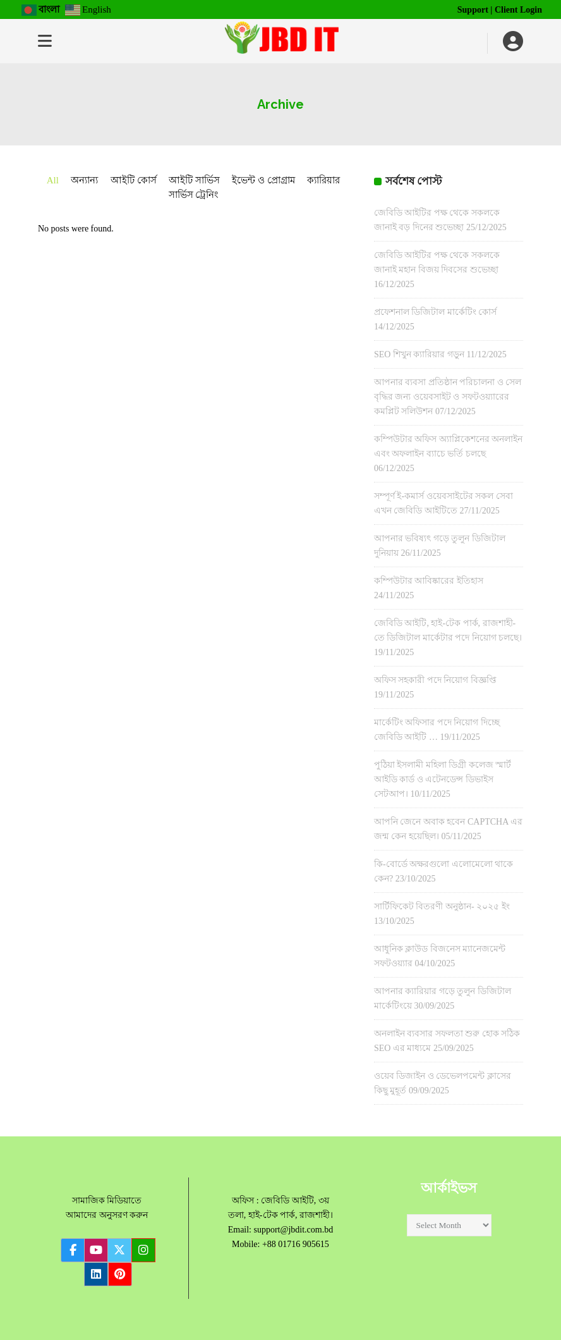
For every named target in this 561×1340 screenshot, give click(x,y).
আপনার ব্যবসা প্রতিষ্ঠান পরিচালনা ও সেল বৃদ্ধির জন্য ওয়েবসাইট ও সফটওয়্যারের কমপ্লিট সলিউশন (448, 397)
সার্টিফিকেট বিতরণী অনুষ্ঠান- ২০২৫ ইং (442, 906)
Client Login (518, 10)
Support (472, 10)
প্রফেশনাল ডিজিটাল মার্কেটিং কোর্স (435, 312)
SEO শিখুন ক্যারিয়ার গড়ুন (419, 354)
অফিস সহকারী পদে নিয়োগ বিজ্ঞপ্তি (435, 680)
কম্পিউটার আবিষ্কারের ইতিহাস (428, 581)
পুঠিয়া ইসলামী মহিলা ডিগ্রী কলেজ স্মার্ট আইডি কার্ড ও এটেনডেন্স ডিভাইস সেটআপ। (443, 779)
